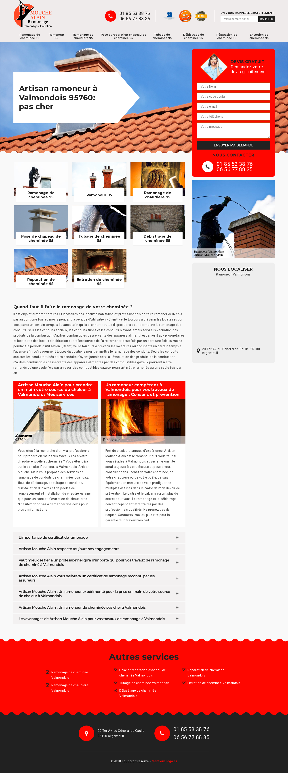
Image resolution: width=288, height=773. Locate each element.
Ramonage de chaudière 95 (83, 36)
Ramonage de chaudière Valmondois (69, 687)
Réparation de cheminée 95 (226, 36)
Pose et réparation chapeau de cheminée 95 (123, 36)
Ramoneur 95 (56, 36)
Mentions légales (164, 761)
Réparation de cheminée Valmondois (206, 672)
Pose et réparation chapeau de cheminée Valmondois (142, 672)
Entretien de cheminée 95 (259, 36)
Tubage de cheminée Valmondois (144, 683)
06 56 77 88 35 (135, 18)
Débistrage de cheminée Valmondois (137, 693)
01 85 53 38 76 (135, 13)
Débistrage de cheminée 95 (193, 36)
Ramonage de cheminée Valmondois (69, 674)
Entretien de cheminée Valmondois (213, 683)
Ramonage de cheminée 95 (29, 36)
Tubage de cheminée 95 (162, 36)
